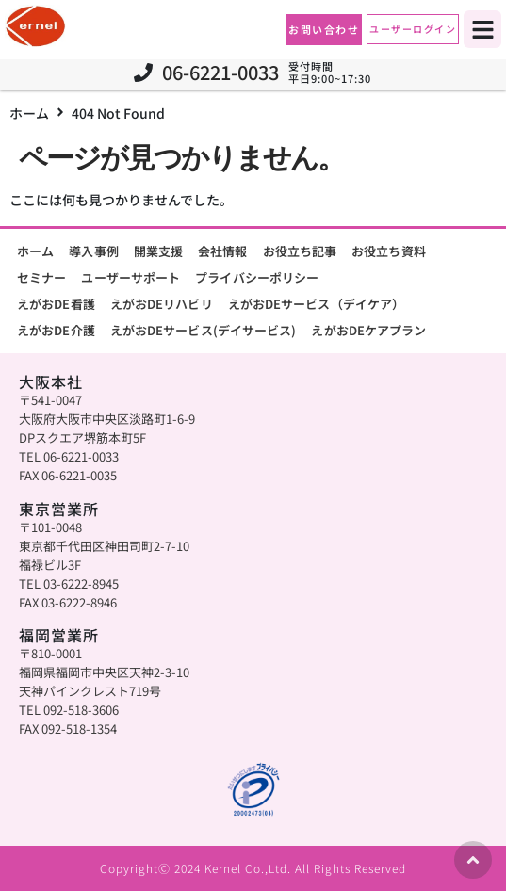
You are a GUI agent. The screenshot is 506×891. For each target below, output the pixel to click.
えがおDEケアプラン (368, 330)
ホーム (29, 113)
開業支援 (158, 251)
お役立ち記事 (300, 251)
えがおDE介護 (56, 330)
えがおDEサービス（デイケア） (316, 304)
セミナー (41, 277)
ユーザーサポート (130, 277)
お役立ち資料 (388, 251)
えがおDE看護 (56, 304)
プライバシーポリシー (256, 277)
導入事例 (93, 251)
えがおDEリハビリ (161, 304)
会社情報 (222, 251)
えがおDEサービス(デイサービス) (203, 330)
